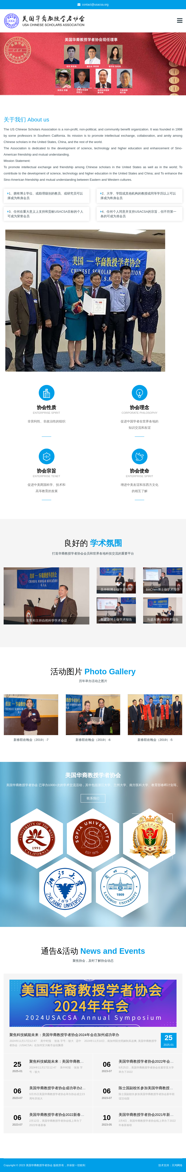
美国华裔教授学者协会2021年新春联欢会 (152, 1115)
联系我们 (93, 798)
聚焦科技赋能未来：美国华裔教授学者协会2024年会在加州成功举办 (64, 1035)
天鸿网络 (177, 1165)
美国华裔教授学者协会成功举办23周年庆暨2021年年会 (73, 1088)
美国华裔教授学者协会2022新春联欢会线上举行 (67, 1115)
